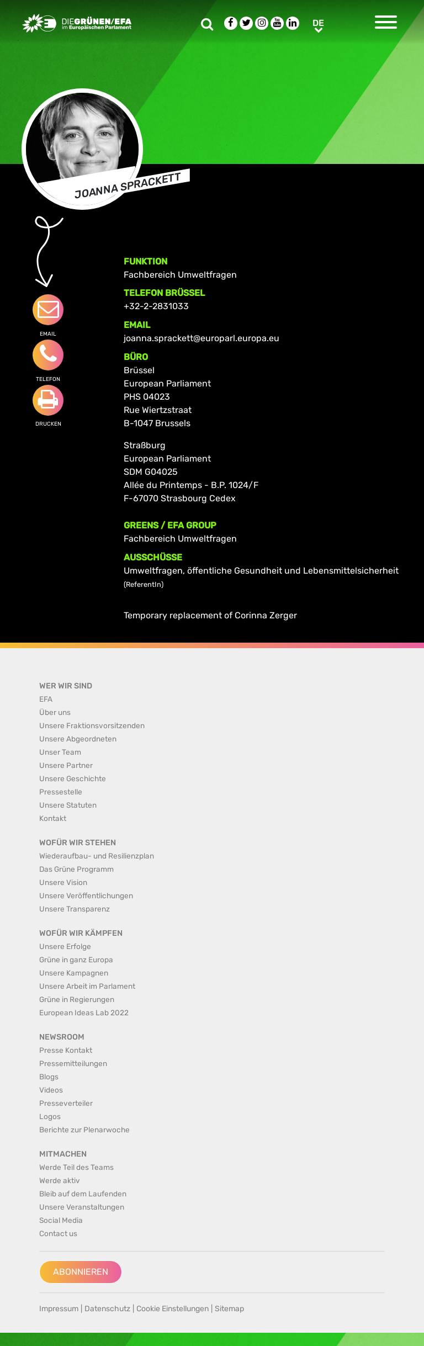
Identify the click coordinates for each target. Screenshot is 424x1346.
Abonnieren (80, 1271)
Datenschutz (107, 1308)
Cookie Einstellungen (172, 1308)
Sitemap (229, 1308)
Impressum (58, 1308)
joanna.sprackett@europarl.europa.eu (201, 338)
